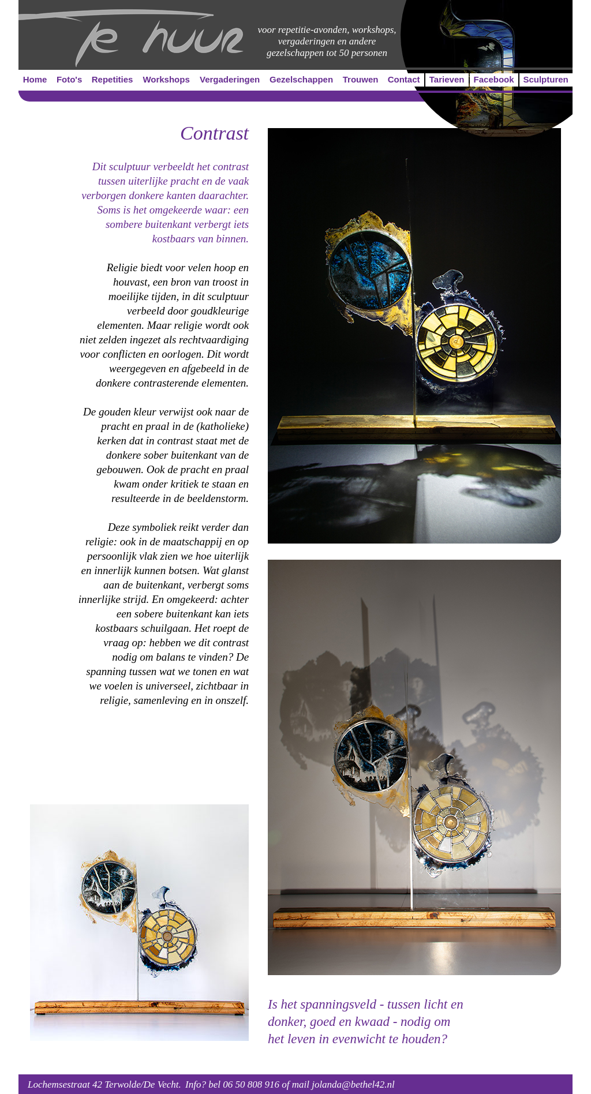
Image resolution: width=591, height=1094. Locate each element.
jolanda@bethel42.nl (353, 1084)
